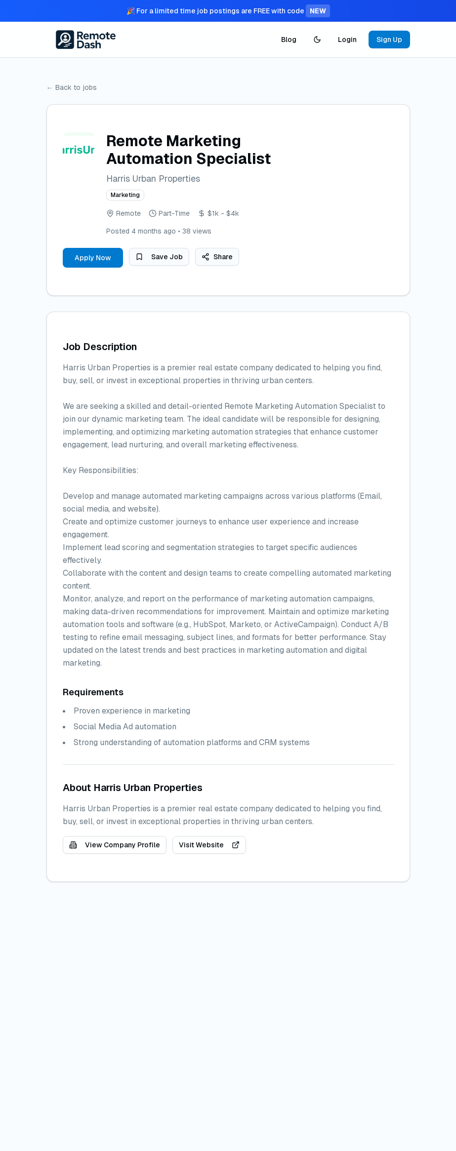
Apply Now (93, 257)
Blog (288, 39)
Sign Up (389, 39)
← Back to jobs (71, 87)
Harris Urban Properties (153, 178)
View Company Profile (114, 844)
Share (217, 256)
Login (347, 39)
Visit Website (209, 844)
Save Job (159, 256)
